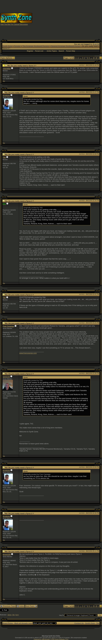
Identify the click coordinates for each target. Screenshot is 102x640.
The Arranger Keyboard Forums (35, 46)
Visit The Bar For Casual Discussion (14, 24)
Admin (10, 615)
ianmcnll (6, 377)
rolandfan (7, 69)
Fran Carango (8, 326)
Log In (96, 44)
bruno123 (7, 555)
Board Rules (8, 623)
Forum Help (70, 51)
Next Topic (31, 606)
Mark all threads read (23, 623)
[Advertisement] (67, 19)
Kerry (17, 615)
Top (4, 81)
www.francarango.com (28, 353)
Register (30, 51)
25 (94, 58)
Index (20, 606)
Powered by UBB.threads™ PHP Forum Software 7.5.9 (51, 639)
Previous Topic (8, 606)
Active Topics (52, 51)
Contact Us (79, 623)
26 (96, 58)
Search (61, 51)
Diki (13, 615)
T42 (4, 157)
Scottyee (6, 96)
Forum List (39, 51)
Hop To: (61, 615)
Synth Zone (7, 46)
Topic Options (7, 58)
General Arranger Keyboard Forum (65, 46)
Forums (17, 46)
